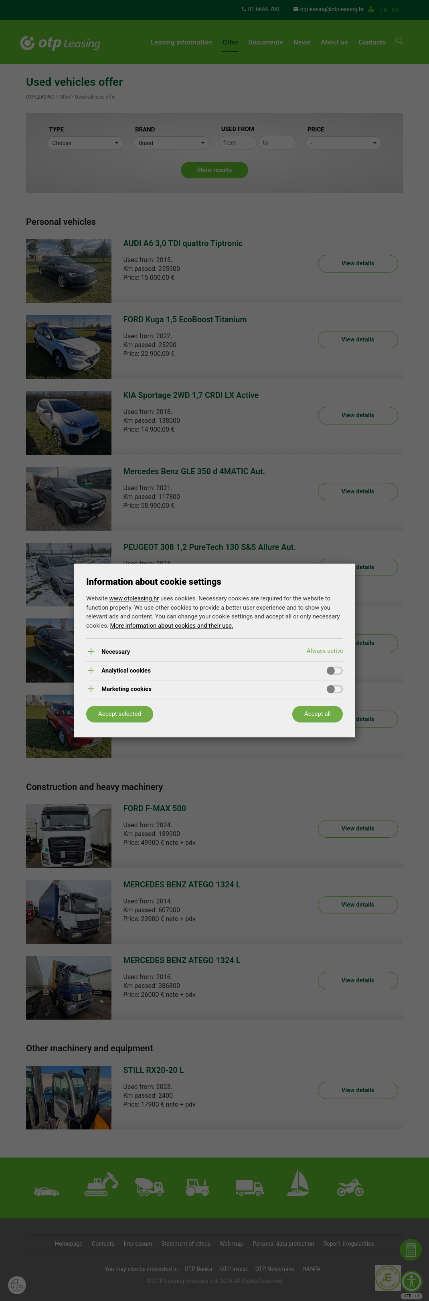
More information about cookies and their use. (171, 625)
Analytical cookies (126, 671)
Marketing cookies (126, 690)
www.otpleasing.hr (134, 598)
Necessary (115, 652)
